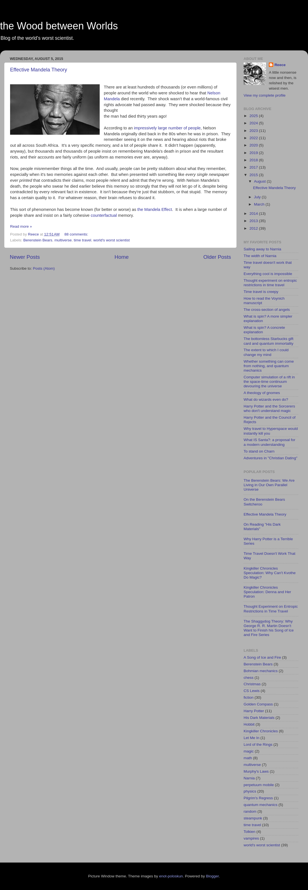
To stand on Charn (259, 451)
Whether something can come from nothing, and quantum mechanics (269, 365)
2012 (254, 228)
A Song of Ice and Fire (262, 657)
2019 (254, 153)
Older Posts (217, 257)
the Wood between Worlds (59, 26)
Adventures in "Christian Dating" (270, 458)
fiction (248, 697)
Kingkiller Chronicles (261, 731)
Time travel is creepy (261, 292)
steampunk (253, 818)
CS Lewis (252, 691)
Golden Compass (258, 704)
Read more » (21, 226)
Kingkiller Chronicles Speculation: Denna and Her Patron (267, 591)
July (258, 197)
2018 (254, 160)
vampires (251, 838)
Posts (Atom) (44, 268)
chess (248, 677)
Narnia (249, 778)
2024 (254, 123)
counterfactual (104, 215)
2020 (254, 145)
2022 (254, 138)
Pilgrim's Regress (258, 798)
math (248, 758)
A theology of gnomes (262, 393)
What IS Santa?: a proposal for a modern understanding (269, 442)
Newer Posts (25, 257)
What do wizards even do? (266, 399)
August (260, 181)
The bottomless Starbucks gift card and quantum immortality (268, 341)
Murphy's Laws (256, 771)
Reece (280, 65)
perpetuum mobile (259, 785)
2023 (254, 131)
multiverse (63, 240)
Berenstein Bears (37, 240)
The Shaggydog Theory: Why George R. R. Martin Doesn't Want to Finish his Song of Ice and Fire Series (269, 628)
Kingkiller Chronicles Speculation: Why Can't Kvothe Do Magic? (270, 572)
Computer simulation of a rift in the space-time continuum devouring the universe (269, 381)
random (250, 811)
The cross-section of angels (267, 309)
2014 (254, 213)
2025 (254, 116)
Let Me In (251, 738)
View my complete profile (265, 95)
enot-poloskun (171, 876)
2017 (254, 167)
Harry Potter (254, 711)
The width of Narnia (260, 256)
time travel (82, 240)
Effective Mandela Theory (38, 70)
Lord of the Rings (258, 744)
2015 (254, 175)
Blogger (212, 876)
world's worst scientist (111, 240)
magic (249, 751)
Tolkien (249, 832)
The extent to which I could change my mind (266, 352)
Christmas (252, 684)
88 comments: (76, 234)
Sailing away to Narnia (262, 249)
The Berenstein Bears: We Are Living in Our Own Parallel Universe (269, 484)
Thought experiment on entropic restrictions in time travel (270, 282)
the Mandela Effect (154, 209)
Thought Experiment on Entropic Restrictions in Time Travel (271, 608)
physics (250, 791)
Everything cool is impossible (268, 274)
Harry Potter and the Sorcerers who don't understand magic (269, 408)
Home (122, 257)
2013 (254, 221)
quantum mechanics (260, 805)
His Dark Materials (259, 718)
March (259, 204)
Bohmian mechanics (261, 671)
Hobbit (249, 724)
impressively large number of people (167, 128)
